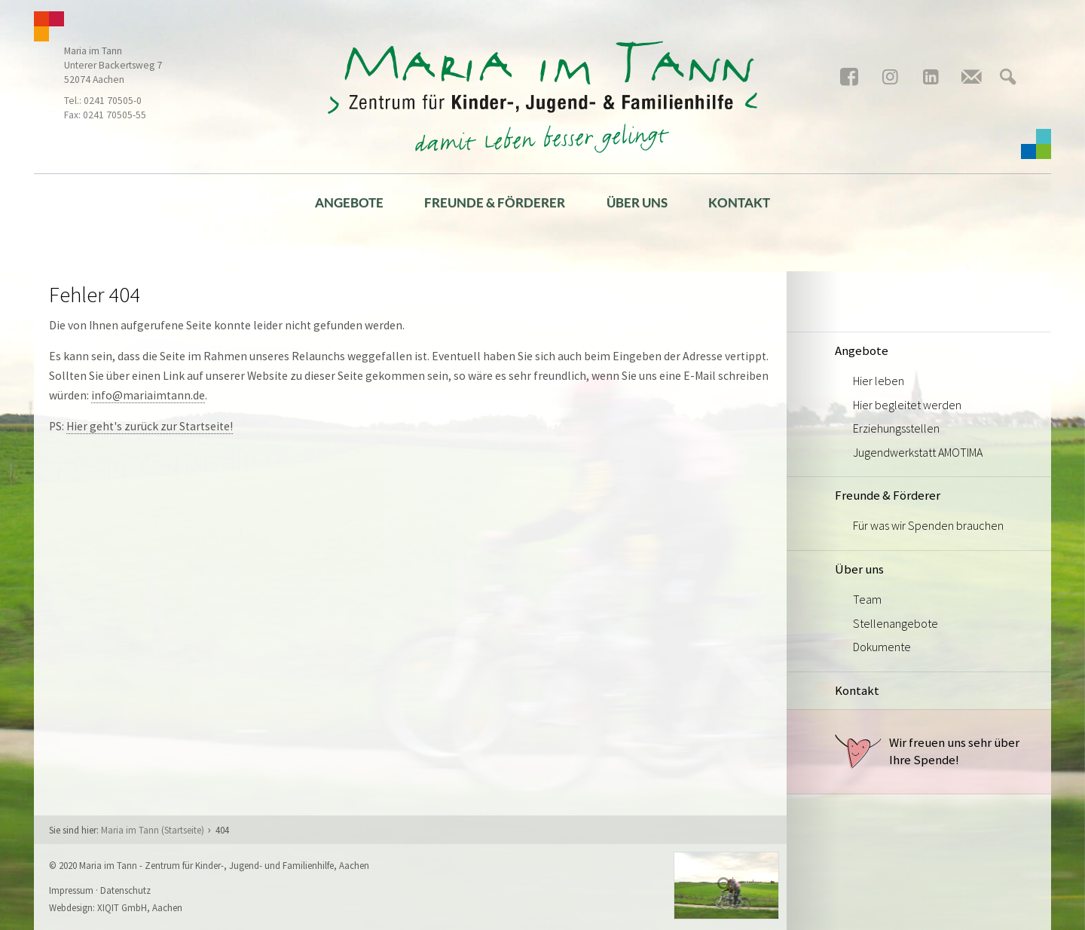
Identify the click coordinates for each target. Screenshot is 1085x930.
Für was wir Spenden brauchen (928, 525)
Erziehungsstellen (896, 428)
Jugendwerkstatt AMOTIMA (918, 452)
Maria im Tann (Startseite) (152, 830)
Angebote (349, 202)
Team (867, 599)
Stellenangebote (895, 623)
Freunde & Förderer (494, 202)
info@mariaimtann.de (148, 395)
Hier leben (878, 380)
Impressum (71, 890)
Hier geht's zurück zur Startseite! (149, 426)
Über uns (637, 202)
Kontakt (739, 202)
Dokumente (882, 646)
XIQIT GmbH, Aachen (139, 907)
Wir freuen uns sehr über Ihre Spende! (927, 751)
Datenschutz (125, 890)
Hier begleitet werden (907, 404)
